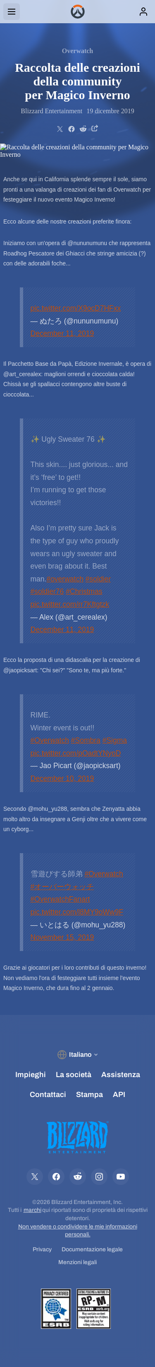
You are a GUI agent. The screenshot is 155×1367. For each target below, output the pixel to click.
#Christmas (84, 591)
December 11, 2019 (62, 333)
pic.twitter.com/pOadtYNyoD (76, 753)
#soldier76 (47, 591)
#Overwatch (50, 740)
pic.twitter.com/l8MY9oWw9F (77, 912)
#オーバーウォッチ (62, 887)
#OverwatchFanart (60, 899)
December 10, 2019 (62, 778)
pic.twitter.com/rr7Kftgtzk (70, 604)
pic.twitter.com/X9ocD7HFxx (76, 308)
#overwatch (64, 579)
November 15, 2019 (62, 937)
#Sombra (85, 740)
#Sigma (115, 740)
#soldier (98, 579)
